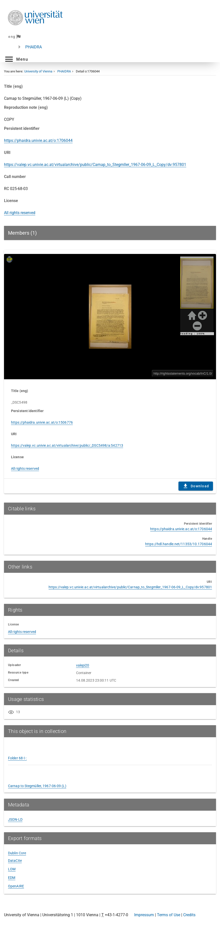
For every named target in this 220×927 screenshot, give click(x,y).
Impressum (144, 914)
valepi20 (82, 665)
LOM (12, 869)
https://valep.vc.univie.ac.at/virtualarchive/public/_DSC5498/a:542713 (67, 445)
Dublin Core (17, 853)
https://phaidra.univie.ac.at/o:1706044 (38, 140)
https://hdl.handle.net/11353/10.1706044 (178, 544)
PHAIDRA (33, 47)
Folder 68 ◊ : (17, 758)
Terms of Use (168, 914)
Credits (189, 914)
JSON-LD (15, 819)
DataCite (15, 861)
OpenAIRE (16, 886)
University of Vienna (38, 71)
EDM (11, 878)
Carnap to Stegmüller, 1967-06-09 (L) (37, 786)
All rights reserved (19, 212)
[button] (16, 59)
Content (110, 316)
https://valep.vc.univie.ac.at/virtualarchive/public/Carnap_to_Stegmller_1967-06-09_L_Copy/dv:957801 (95, 164)
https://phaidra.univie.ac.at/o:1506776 (42, 422)
